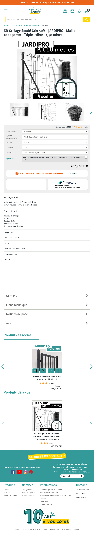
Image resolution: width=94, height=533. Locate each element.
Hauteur (9, 142)
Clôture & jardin (34, 529)
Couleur (9, 152)
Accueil (6, 25)
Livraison (43, 498)
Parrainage (44, 501)
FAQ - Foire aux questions (49, 492)
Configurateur (27, 490)
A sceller (45, 25)
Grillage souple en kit (31, 25)
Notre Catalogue (28, 495)
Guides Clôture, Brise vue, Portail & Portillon (55, 495)
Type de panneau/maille (11, 137)
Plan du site (74, 529)
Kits (20, 25)
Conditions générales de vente (51, 490)
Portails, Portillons (10, 495)
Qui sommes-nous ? (83, 490)
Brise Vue (7, 492)
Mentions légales (63, 529)
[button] (91, 111)
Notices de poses (28, 492)
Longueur (9, 147)
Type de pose (11, 131)
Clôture (14, 25)
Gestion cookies (46, 504)
